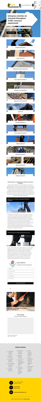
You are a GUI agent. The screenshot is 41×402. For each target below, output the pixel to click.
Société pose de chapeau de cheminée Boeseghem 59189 (30, 369)
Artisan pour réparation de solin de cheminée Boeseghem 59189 (20, 370)
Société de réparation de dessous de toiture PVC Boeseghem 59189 (30, 361)
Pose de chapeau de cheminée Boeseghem (11, 365)
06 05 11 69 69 (35, 7)
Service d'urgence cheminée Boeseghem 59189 (30, 353)
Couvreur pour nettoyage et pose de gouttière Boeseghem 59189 (21, 362)
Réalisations (11, 32)
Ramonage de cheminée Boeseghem (10, 352)
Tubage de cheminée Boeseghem (10, 369)
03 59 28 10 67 (35, 3)
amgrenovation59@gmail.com (26, 5)
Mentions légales (27, 399)
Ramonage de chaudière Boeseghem (10, 360)
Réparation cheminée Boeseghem (20, 356)
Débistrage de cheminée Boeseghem (20, 352)
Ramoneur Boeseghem (10, 356)
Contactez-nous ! (23, 32)
